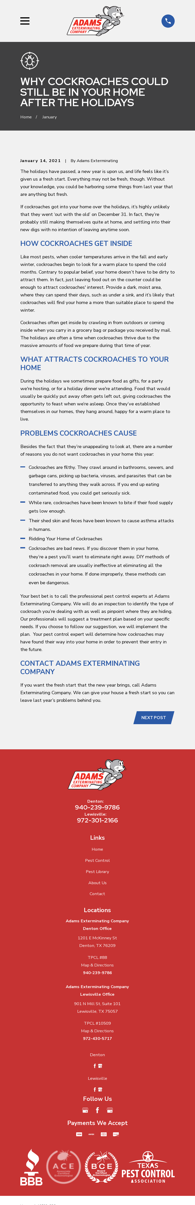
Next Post (153, 717)
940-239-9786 (97, 807)
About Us (97, 883)
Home (97, 849)
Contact (97, 894)
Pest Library (97, 872)
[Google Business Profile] (85, 1110)
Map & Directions (97, 965)
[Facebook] (97, 1110)
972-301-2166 (97, 820)
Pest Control (97, 861)
